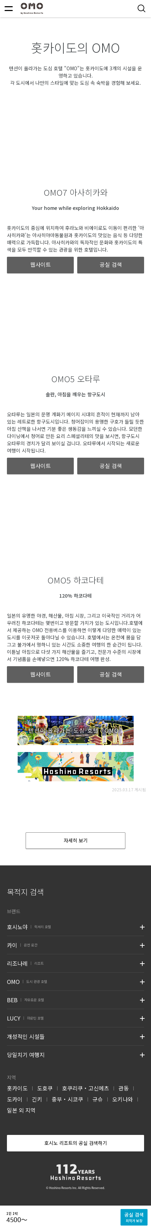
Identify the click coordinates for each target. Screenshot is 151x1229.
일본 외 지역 (21, 1110)
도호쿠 (45, 1088)
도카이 (15, 1099)
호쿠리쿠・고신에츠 (85, 1088)
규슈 (97, 1099)
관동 (123, 1088)
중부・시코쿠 (67, 1099)
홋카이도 (17, 1088)
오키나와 (122, 1099)
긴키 (37, 1099)
